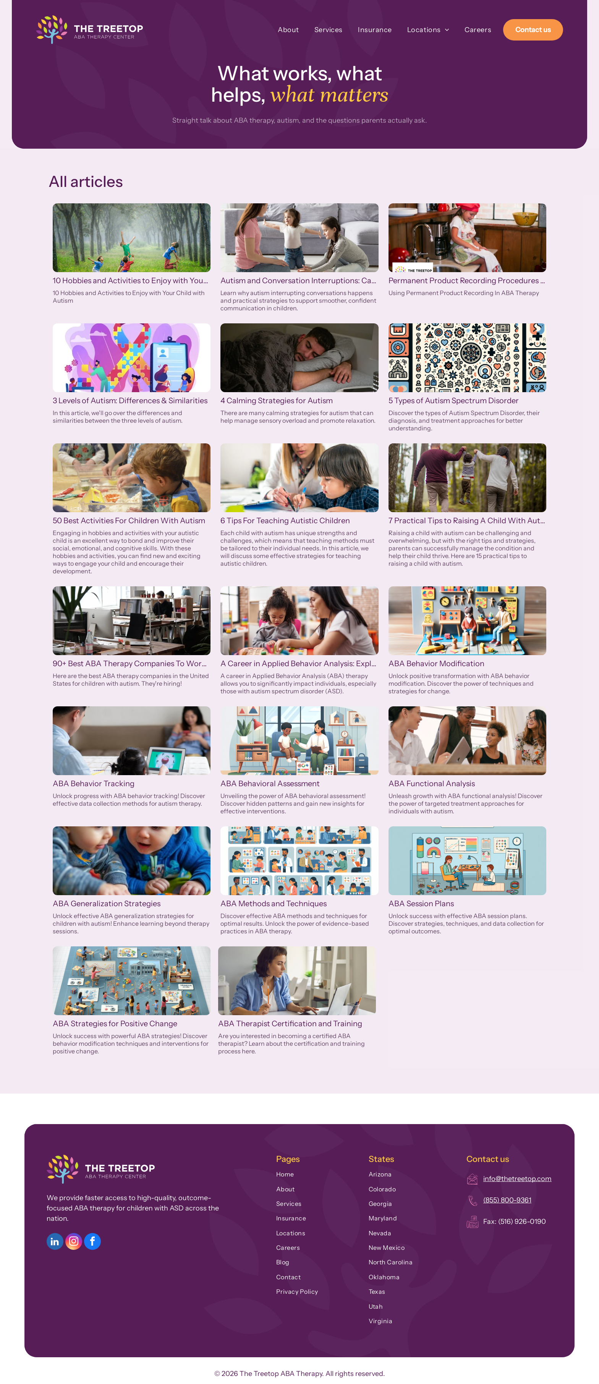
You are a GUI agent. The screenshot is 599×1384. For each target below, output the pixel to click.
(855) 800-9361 (507, 1200)
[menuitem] (280, 29)
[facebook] (92, 1242)
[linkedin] (55, 1242)
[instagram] (73, 1242)
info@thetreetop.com (517, 1179)
